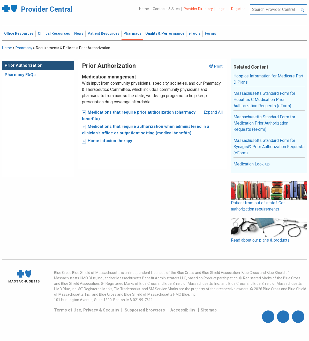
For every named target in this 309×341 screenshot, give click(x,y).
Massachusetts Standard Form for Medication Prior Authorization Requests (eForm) (264, 123)
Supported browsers (145, 310)
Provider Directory (198, 9)
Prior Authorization (23, 65)
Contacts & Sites (166, 9)
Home (144, 9)
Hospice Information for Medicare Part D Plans (268, 79)
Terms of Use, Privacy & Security (86, 310)
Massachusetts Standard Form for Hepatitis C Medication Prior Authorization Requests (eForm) (264, 99)
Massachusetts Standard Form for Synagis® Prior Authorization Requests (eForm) (269, 146)
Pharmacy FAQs (20, 74)
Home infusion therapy (110, 140)
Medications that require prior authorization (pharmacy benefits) (138, 115)
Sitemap (209, 310)
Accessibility (182, 310)
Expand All (213, 112)
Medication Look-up (251, 164)
